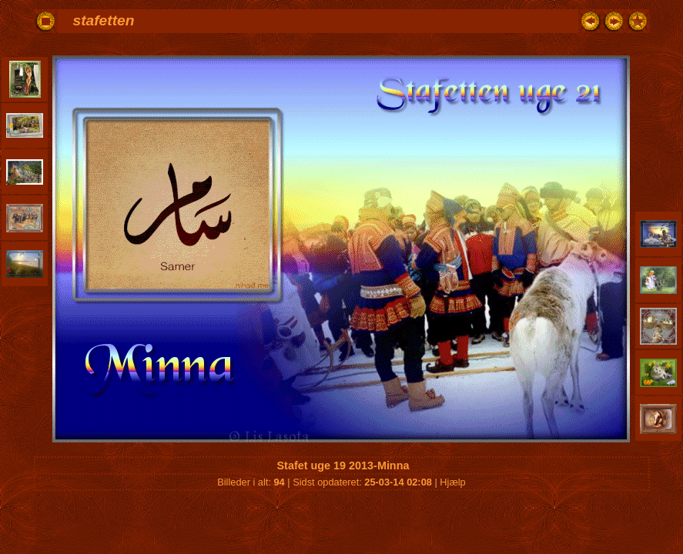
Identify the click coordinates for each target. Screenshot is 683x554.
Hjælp (452, 482)
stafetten (104, 20)
